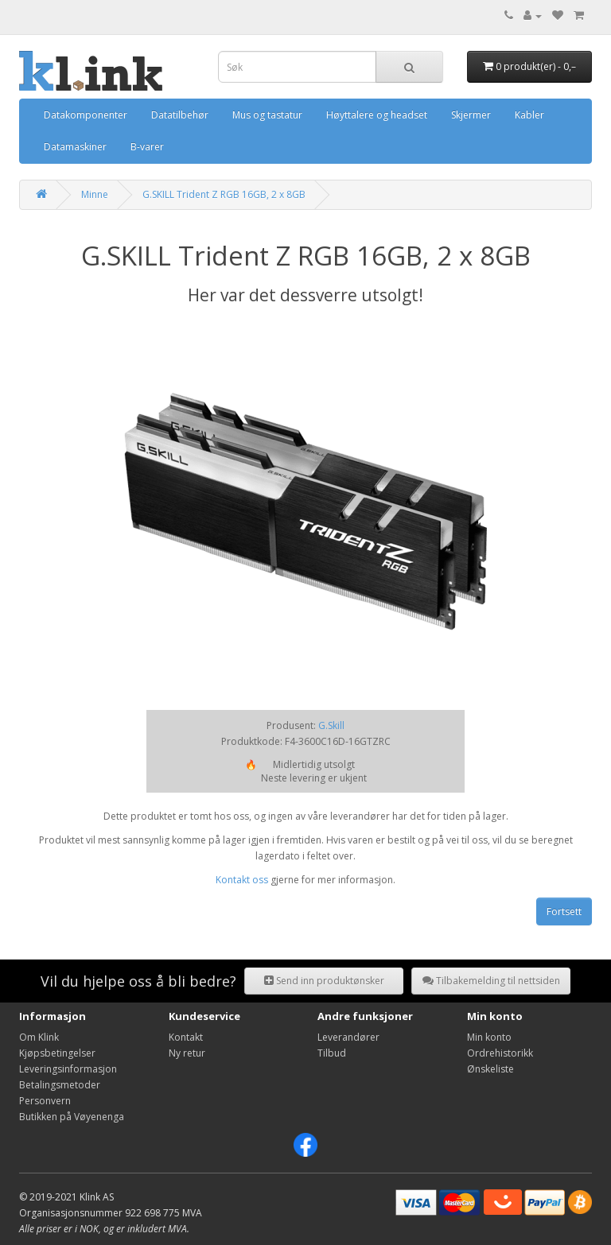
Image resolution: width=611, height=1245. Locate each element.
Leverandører (348, 1037)
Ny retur (187, 1053)
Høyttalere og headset (376, 115)
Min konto (489, 1037)
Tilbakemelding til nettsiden (491, 980)
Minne (94, 194)
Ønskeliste (490, 1069)
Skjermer (471, 115)
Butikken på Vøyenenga (71, 1116)
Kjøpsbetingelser (57, 1053)
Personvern (45, 1100)
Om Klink (39, 1037)
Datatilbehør (179, 115)
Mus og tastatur (267, 115)
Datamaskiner (75, 146)
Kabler (529, 115)
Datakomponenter (85, 115)
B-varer (147, 146)
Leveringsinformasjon (68, 1069)
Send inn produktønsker (324, 980)
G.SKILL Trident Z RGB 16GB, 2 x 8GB (224, 194)
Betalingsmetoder (59, 1085)
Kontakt (186, 1037)
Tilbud (331, 1053)
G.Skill (331, 725)
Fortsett (564, 911)
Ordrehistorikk (500, 1053)
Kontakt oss (242, 879)
